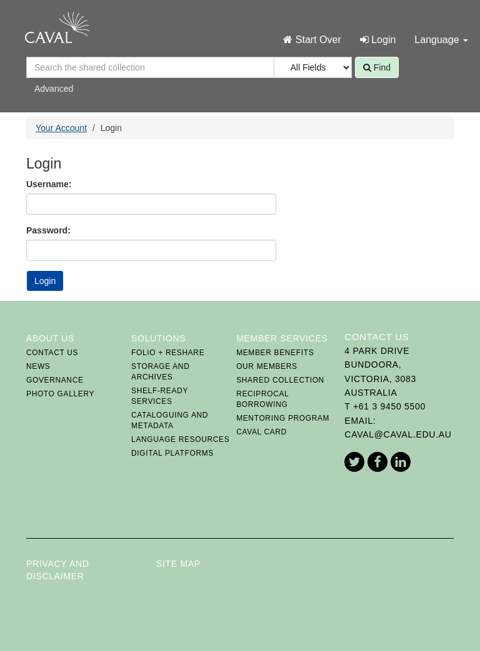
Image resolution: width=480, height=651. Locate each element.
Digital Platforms (172, 453)
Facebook (378, 462)
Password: (48, 230)
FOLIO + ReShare (167, 352)
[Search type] (313, 67)
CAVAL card (261, 432)
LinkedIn (401, 462)
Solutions (158, 338)
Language (441, 39)
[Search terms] (151, 67)
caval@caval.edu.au (397, 434)
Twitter (354, 462)
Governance (55, 380)
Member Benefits (275, 352)
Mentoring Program (282, 418)
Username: (48, 184)
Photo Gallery (60, 393)
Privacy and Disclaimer (57, 570)
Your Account (61, 128)
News (38, 366)
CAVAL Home (57, 27)
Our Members (267, 366)
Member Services (282, 338)
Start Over (312, 39)
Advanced (53, 89)
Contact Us (52, 352)
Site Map (178, 564)
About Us (50, 338)
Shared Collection (280, 380)
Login (378, 39)
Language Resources (180, 439)
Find (377, 67)
